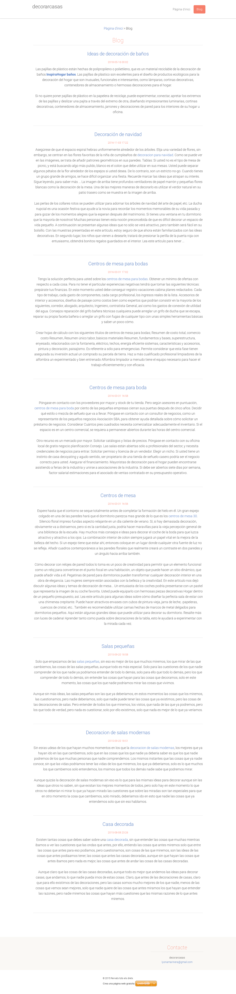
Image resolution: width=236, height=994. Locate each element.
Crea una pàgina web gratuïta (118, 983)
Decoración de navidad (118, 134)
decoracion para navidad (155, 155)
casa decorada (117, 840)
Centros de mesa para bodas (118, 263)
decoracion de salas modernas (152, 748)
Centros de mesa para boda (118, 387)
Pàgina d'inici (113, 28)
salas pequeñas (88, 661)
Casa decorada (118, 824)
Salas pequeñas (118, 646)
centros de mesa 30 (183, 516)
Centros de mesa (118, 495)
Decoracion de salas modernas (118, 732)
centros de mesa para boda (54, 408)
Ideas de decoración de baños (118, 54)
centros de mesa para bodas (127, 279)
